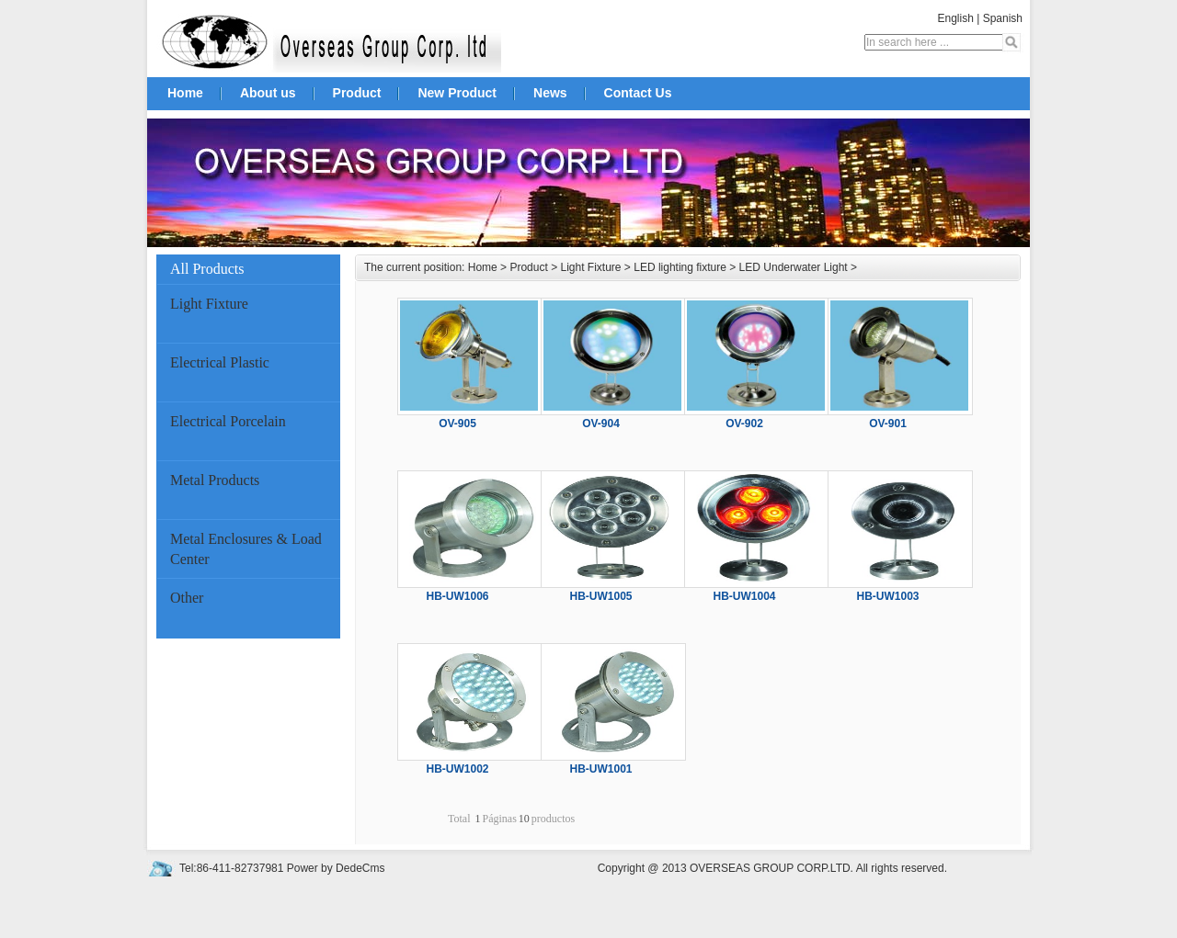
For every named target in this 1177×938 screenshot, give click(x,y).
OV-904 (601, 423)
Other (186, 597)
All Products (250, 269)
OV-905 (457, 423)
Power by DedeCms (336, 868)
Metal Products (214, 480)
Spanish (1003, 18)
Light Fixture (209, 303)
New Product (457, 92)
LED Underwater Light (793, 267)
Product (357, 92)
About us (268, 92)
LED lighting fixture (680, 267)
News (550, 92)
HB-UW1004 (744, 596)
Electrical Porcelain (228, 421)
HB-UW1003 (887, 596)
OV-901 (888, 423)
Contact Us (638, 92)
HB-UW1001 (600, 769)
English (955, 18)
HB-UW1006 (457, 596)
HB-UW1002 (457, 769)
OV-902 (744, 423)
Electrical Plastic (219, 362)
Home (185, 92)
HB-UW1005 (600, 596)
